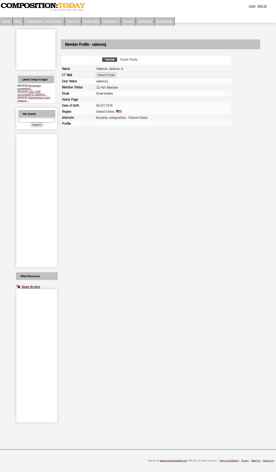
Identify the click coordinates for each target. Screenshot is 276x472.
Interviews (145, 21)
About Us (255, 460)
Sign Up (262, 6)
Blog (18, 21)
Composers (111, 21)
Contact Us (268, 460)
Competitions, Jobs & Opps (43, 21)
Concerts (73, 21)
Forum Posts (128, 59)
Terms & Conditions (229, 460)
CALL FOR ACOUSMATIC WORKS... (32, 93)
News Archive (31, 287)
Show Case (91, 21)
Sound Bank (164, 21)
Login (252, 6)
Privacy (245, 460)
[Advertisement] (31, 200)
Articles (128, 21)
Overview (109, 59)
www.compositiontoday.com (173, 460)
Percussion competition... (29, 87)
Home (6, 21)
